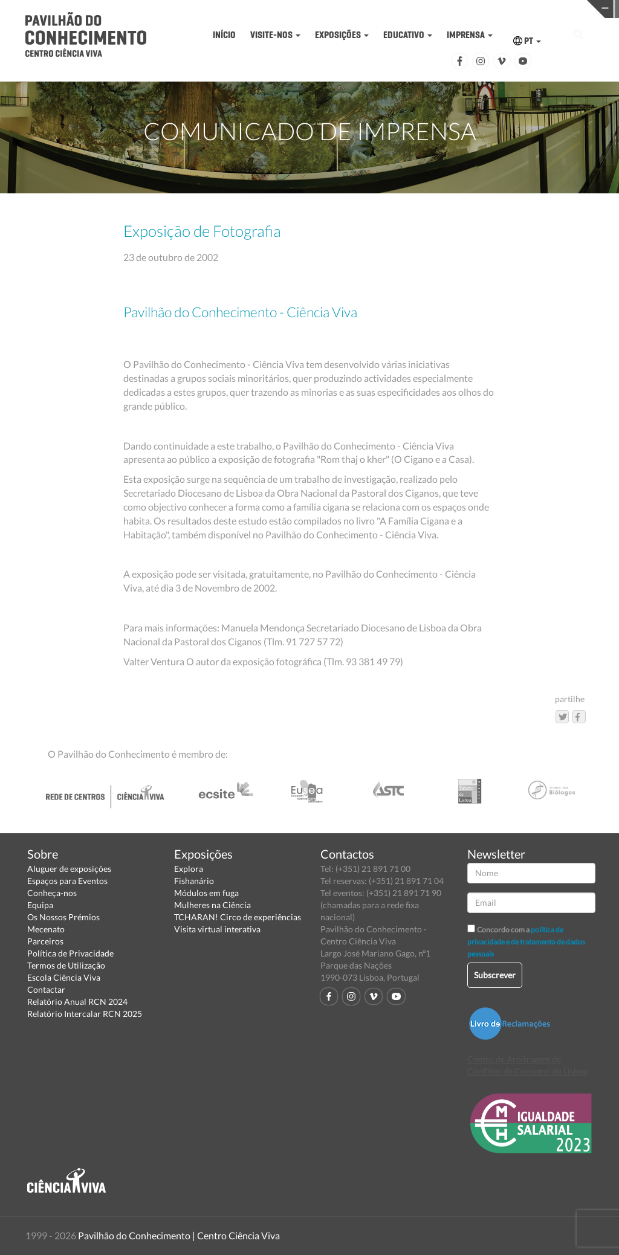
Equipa (40, 905)
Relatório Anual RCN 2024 (77, 1001)
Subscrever (495, 975)
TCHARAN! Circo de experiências (237, 917)
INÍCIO (224, 34)
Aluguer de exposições (69, 868)
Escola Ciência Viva (63, 977)
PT (527, 40)
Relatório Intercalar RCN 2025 (84, 1013)
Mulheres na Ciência (212, 905)
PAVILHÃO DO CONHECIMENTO (327, 9)
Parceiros (45, 941)
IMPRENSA (470, 34)
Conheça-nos (52, 893)
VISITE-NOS (275, 34)
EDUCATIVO (407, 34)
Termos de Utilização (66, 965)
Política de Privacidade (70, 953)
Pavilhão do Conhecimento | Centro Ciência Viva (179, 1235)
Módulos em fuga (206, 893)
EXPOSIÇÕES (342, 34)
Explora (188, 868)
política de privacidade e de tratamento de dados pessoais (526, 941)
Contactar (46, 989)
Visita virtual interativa (217, 929)
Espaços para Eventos (67, 881)
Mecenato (46, 929)
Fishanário (194, 881)
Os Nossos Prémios (63, 917)
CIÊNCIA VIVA (461, 8)
